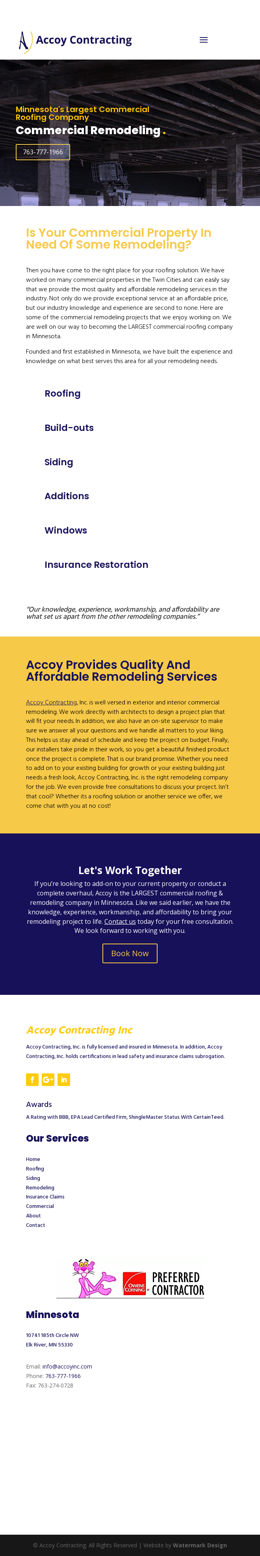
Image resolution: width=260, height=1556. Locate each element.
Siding (33, 1178)
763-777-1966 (43, 152)
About (33, 1216)
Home (33, 1159)
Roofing (35, 1169)
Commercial (40, 1206)
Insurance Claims (45, 1197)
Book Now (130, 953)
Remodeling (40, 1188)
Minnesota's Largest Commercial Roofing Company (82, 113)
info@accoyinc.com (67, 1366)
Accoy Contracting (51, 703)
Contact (35, 1225)
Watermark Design (200, 1545)
